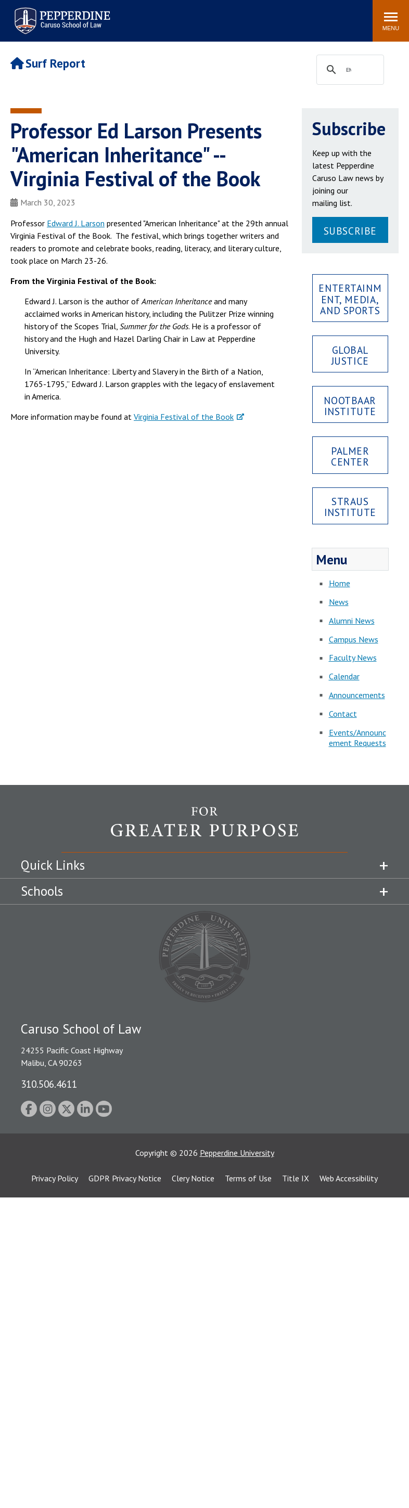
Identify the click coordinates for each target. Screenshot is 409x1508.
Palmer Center (350, 456)
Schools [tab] (42, 891)
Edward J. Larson (76, 223)
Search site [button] (223, 15)
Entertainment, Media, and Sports (349, 298)
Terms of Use (248, 1178)
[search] (349, 70)
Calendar (344, 676)
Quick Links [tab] (53, 865)
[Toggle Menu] (391, 21)
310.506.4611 (49, 1083)
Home (339, 583)
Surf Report (47, 63)
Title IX (295, 1178)
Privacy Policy (54, 1178)
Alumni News (352, 620)
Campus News (353, 639)
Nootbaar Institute (350, 406)
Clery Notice (193, 1178)
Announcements (357, 695)
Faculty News (353, 657)
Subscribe (350, 230)
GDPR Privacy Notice (124, 1178)
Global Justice (350, 355)
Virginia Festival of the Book (184, 416)
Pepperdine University (237, 1153)
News (339, 602)
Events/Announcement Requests (357, 738)
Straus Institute (350, 507)
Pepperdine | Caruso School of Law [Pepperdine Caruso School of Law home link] (60, 14)
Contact (343, 713)
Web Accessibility (348, 1178)
